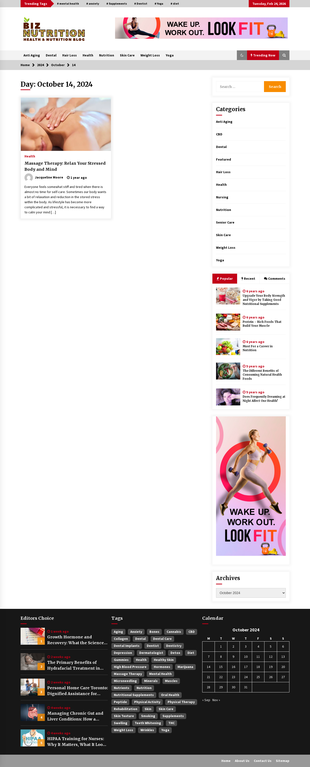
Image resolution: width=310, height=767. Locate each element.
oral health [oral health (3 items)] (170, 695)
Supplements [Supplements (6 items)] (173, 716)
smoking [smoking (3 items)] (148, 716)
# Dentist (140, 3)
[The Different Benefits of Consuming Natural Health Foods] (228, 371)
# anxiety (92, 3)
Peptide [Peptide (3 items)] (120, 702)
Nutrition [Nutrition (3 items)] (144, 688)
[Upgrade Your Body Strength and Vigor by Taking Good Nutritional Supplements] (228, 295)
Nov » (216, 700)
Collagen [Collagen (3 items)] (121, 638)
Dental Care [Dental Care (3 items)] (162, 638)
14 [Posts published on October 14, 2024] (208, 667)
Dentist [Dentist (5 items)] (153, 645)
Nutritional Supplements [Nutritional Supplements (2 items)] (134, 695)
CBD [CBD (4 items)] (191, 631)
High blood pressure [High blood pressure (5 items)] (130, 667)
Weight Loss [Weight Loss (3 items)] (123, 730)
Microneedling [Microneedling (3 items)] (125, 681)
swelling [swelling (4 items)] (120, 723)
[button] (242, 55)
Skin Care (127, 55)
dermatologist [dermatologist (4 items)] (151, 653)
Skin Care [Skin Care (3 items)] (166, 709)
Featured (223, 159)
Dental (51, 55)
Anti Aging (31, 55)
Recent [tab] (248, 278)
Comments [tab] (274, 278)
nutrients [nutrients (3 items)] (121, 688)
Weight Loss (150, 55)
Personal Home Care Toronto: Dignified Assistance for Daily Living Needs (77, 691)
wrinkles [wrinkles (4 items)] (147, 730)
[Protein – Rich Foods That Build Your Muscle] (228, 322)
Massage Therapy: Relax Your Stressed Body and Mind (65, 166)
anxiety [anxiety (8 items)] (136, 631)
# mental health (68, 3)
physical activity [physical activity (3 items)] (147, 702)
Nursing (222, 197)
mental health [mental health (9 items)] (160, 674)
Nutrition (106, 55)
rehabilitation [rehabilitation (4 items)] (125, 709)
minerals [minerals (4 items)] (151, 681)
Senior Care (225, 222)
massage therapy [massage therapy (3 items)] (128, 674)
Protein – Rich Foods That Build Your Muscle (262, 324)
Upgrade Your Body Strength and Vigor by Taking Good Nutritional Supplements (264, 300)
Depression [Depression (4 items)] (123, 653)
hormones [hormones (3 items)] (162, 667)
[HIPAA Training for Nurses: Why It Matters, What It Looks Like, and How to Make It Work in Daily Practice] (33, 737)
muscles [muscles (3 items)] (171, 681)
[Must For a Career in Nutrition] (228, 346)
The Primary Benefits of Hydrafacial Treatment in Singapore (73, 665)
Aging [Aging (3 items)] (118, 631)
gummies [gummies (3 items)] (121, 660)
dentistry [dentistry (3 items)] (173, 645)
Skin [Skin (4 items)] (148, 709)
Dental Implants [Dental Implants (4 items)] (127, 645)
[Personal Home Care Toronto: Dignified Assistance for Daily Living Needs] (33, 687)
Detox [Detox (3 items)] (175, 653)
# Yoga (159, 3)
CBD (219, 134)
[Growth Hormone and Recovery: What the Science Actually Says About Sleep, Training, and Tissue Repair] (33, 636)
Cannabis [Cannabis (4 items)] (174, 631)
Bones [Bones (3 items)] (154, 631)
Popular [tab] (225, 278)
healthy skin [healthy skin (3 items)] (164, 660)
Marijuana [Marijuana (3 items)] (185, 667)
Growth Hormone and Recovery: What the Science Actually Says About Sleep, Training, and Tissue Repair (76, 640)
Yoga (170, 55)
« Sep (206, 700)
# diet (174, 3)
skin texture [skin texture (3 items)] (124, 716)
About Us (242, 761)
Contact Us (262, 761)
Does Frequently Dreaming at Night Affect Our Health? (264, 399)
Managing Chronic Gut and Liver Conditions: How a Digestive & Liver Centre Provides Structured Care (75, 716)
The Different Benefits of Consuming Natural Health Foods (262, 375)
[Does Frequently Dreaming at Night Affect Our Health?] (228, 396)
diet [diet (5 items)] (190, 653)
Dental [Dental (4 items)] (140, 638)
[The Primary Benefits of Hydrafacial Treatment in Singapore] (33, 661)
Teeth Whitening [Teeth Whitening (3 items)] (148, 723)
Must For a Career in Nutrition (258, 348)
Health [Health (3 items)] (141, 660)
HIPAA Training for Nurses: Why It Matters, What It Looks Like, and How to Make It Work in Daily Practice (77, 741)
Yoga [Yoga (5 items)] (165, 730)
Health (88, 55)
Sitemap (282, 761)
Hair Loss (69, 55)
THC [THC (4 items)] (171, 723)
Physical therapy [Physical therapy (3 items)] (181, 702)
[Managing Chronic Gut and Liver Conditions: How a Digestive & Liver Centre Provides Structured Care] (33, 712)
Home (226, 761)
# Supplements (116, 3)
